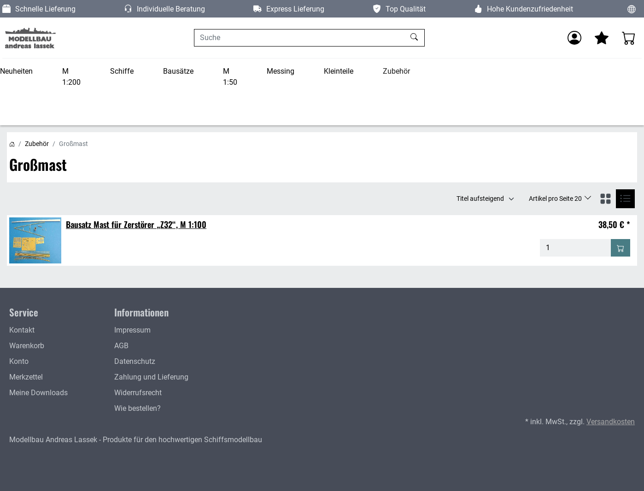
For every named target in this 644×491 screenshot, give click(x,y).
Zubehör (396, 71)
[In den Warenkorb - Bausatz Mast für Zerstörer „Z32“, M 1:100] (620, 248)
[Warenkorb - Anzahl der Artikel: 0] (629, 38)
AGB (121, 345)
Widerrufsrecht (138, 392)
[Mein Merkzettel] (602, 38)
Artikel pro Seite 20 (556, 198)
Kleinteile (338, 71)
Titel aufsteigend (480, 198)
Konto (19, 361)
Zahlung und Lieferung (151, 377)
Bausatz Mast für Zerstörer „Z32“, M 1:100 (136, 224)
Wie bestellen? (137, 408)
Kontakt (22, 330)
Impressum (132, 330)
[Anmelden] (574, 38)
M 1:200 (71, 77)
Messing (280, 71)
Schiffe (122, 71)
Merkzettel (26, 377)
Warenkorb (26, 345)
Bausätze (178, 71)
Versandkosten (610, 421)
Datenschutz (134, 361)
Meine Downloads (38, 392)
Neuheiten (16, 71)
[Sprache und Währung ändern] (631, 9)
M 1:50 (230, 77)
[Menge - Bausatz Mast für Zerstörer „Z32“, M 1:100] (575, 248)
